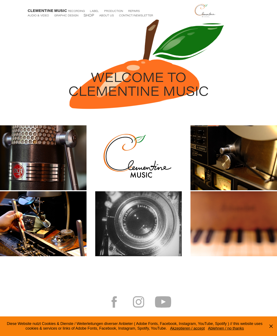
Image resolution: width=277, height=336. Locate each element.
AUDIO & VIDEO (38, 15)
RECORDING (76, 11)
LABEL (94, 11)
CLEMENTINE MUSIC (47, 10)
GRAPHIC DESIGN (66, 15)
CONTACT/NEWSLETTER (136, 15)
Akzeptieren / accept (187, 328)
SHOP (89, 15)
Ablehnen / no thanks (226, 328)
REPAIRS (134, 11)
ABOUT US (106, 15)
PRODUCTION (113, 11)
